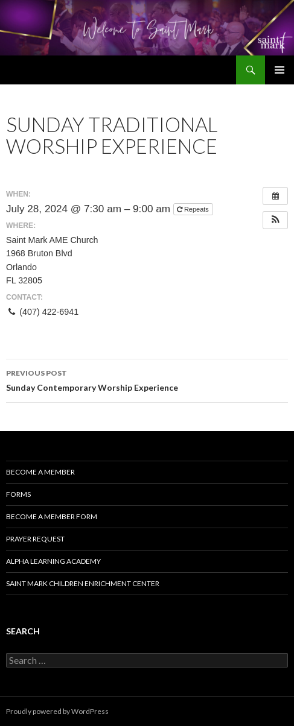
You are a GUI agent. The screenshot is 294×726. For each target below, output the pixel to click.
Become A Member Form (51, 516)
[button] (275, 220)
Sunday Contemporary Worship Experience (147, 379)
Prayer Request (35, 538)
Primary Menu (279, 69)
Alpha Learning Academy (53, 561)
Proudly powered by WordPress (57, 711)
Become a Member (40, 471)
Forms (18, 494)
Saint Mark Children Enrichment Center (82, 583)
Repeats (194, 209)
